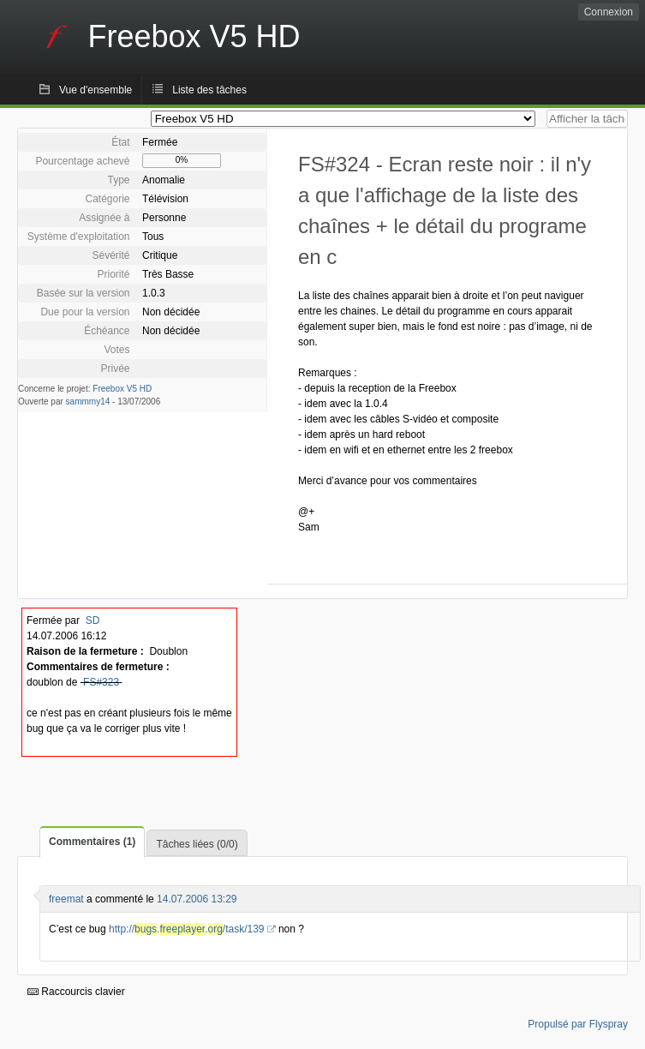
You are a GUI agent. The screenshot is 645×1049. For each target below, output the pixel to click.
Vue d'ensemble (95, 90)
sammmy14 (88, 401)
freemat (66, 899)
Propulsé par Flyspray (578, 1024)
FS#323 (101, 682)
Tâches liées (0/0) (196, 844)
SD (93, 620)
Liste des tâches (209, 90)
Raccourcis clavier (76, 992)
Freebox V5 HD (122, 388)
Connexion (608, 12)
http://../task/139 (187, 929)
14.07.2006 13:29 (196, 899)
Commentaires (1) (92, 842)
